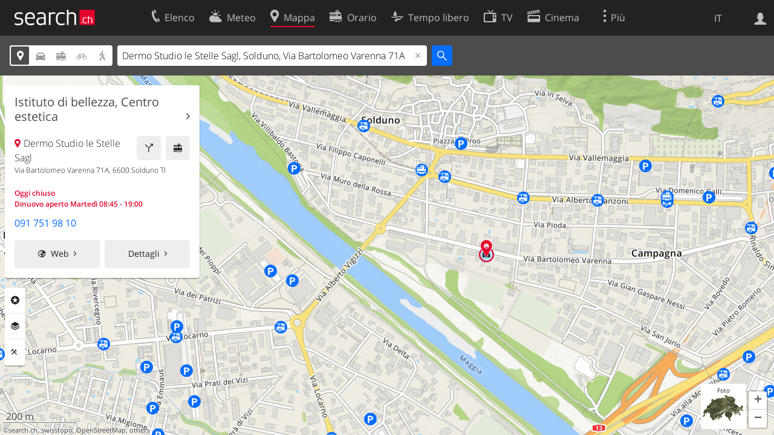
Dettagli (144, 253)
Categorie (15, 300)
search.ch (22, 430)
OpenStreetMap (101, 430)
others (139, 430)
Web (60, 253)
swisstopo (57, 430)
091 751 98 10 (45, 223)
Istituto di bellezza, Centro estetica (87, 109)
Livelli (15, 326)
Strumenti (15, 352)
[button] (758, 401)
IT (718, 18)
